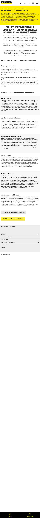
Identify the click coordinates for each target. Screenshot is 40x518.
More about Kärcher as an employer (14, 212)
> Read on (3, 74)
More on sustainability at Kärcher (13, 218)
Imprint (3, 247)
